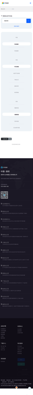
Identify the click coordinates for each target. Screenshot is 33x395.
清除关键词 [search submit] (16, 26)
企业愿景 (3, 333)
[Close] (29, 388)
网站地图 (3, 380)
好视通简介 (3, 329)
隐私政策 (8, 380)
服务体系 (4, 381)
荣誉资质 (3, 335)
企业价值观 (3, 331)
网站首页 (3, 9)
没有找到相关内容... (15, 144)
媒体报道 (3, 338)
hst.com (12, 383)
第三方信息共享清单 (16, 380)
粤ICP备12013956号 (7, 385)
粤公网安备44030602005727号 (19, 385)
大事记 (2, 337)
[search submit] (28, 21)
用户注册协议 (11, 381)
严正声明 (25, 380)
